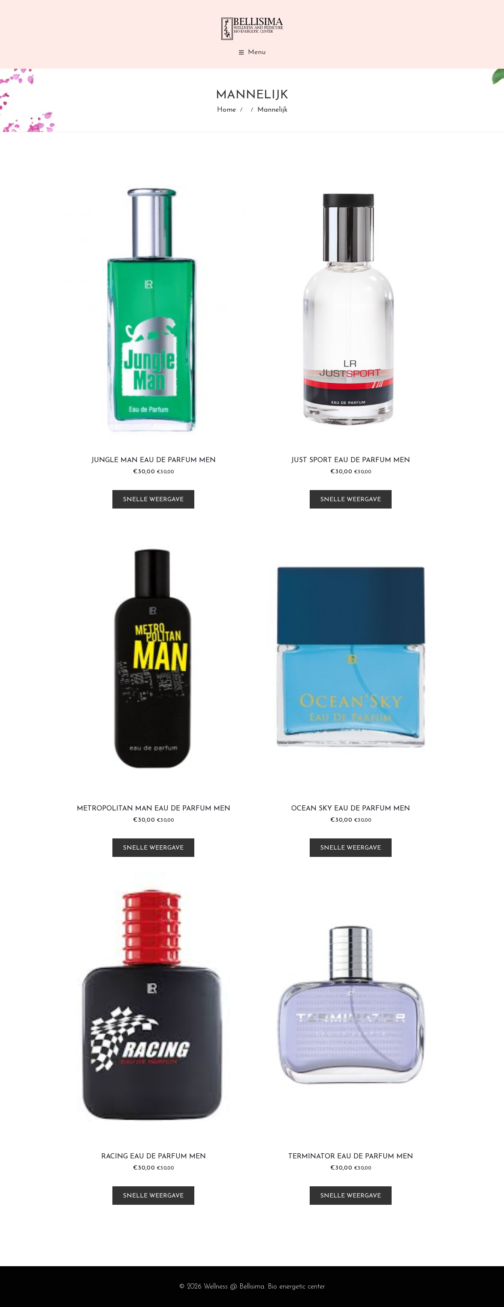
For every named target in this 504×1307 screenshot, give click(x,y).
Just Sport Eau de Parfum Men (350, 460)
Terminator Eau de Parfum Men (350, 1156)
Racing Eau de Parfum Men (153, 1156)
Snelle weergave (153, 500)
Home (226, 110)
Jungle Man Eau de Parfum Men (153, 460)
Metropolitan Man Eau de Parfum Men (153, 808)
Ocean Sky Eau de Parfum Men (350, 808)
